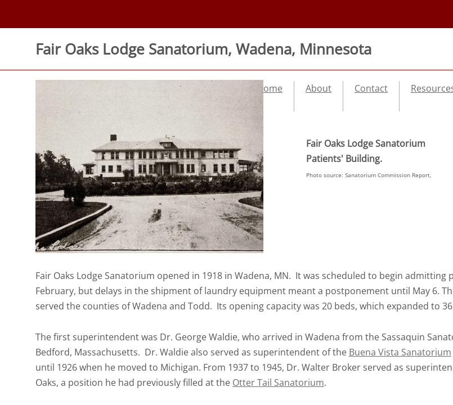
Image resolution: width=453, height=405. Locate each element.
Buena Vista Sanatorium (400, 352)
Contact (371, 88)
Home (269, 88)
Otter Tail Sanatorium (278, 382)
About (318, 88)
